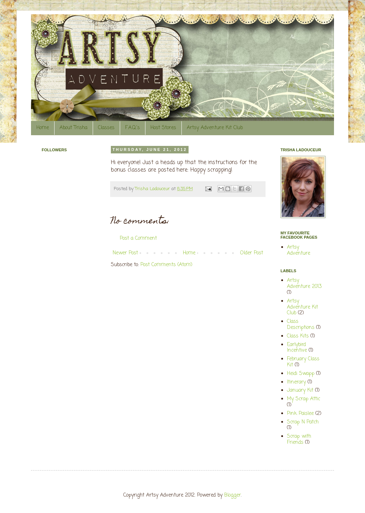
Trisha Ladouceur (153, 189)
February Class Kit (303, 362)
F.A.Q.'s (132, 128)
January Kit (300, 390)
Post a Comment (138, 238)
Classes (106, 128)
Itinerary (296, 382)
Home (42, 128)
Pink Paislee (300, 413)
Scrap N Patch (303, 422)
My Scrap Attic (303, 399)
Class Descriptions (300, 324)
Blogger (232, 495)
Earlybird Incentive (297, 348)
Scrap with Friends (299, 439)
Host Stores (163, 128)
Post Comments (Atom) (166, 265)
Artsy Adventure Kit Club (215, 128)
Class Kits (298, 336)
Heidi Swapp (300, 373)
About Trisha (73, 128)
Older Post (251, 253)
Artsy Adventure (298, 250)
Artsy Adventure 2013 (304, 283)
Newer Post (125, 253)
